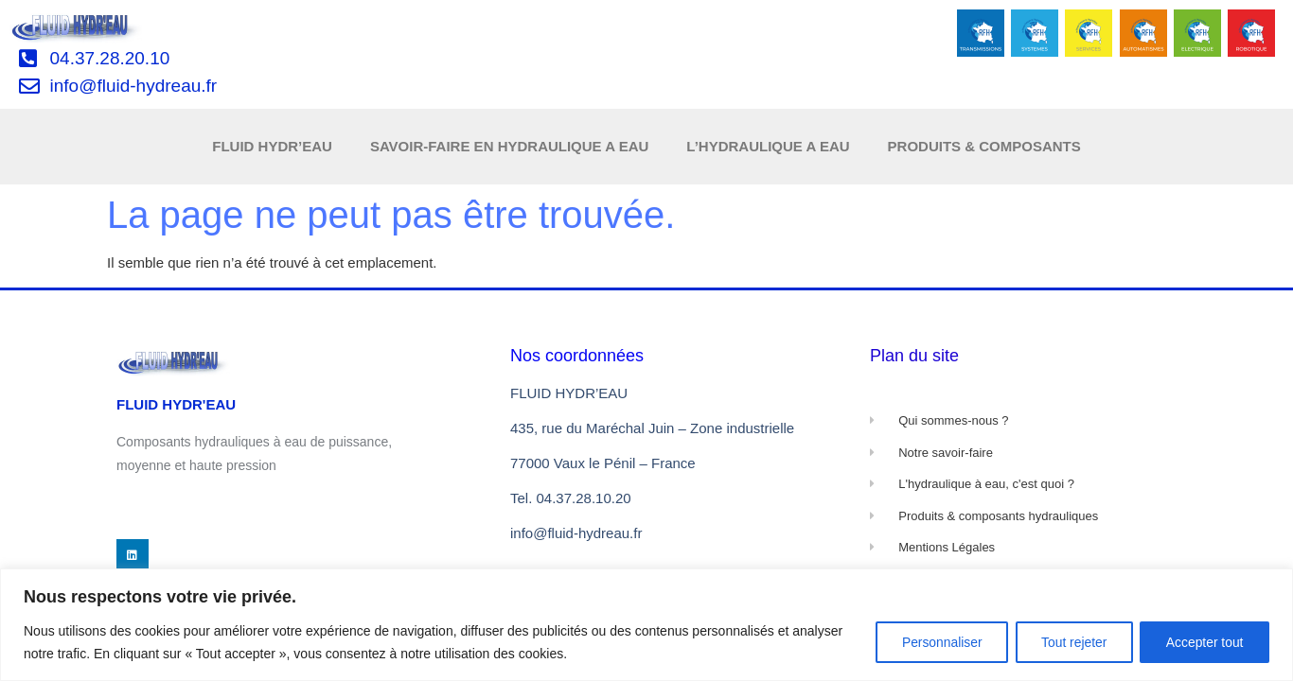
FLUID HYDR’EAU (272, 146)
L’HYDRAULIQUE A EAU (767, 146)
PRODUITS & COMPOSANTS (984, 146)
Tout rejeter (1068, 642)
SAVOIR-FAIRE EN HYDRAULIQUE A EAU (509, 146)
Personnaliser (932, 642)
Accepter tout (1203, 642)
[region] (646, 624)
